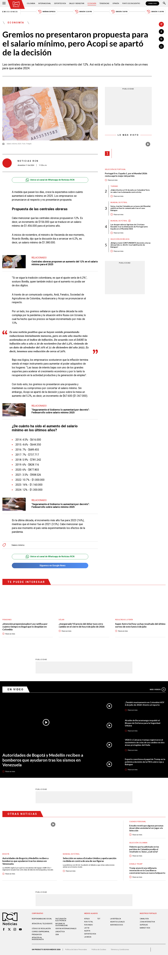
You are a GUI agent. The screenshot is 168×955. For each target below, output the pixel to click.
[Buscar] (164, 3)
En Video (16, 689)
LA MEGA (87, 937)
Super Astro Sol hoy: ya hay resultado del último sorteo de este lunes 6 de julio (140, 625)
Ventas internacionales (65, 928)
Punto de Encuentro (131, 3)
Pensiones (7, 620)
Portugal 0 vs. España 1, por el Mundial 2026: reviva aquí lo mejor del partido (126, 174)
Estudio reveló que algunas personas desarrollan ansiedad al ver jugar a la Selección (146, 828)
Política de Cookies (99, 949)
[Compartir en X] (161, 39)
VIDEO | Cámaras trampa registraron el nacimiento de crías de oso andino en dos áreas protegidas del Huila (145, 742)
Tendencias (104, 3)
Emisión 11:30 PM (155, 11)
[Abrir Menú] (4, 3)
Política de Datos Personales (76, 949)
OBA (57, 934)
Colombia (31, 3)
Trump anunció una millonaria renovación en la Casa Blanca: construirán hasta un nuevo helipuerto (147, 870)
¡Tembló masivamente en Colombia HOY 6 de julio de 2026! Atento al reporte (144, 703)
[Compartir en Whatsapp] (161, 46)
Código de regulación (41, 928)
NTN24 (86, 919)
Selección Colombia (138, 843)
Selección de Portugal (115, 169)
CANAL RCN (152, 3)
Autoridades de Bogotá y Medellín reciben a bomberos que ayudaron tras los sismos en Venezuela (42, 760)
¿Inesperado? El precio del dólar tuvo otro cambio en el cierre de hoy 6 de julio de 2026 (81, 625)
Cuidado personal (137, 822)
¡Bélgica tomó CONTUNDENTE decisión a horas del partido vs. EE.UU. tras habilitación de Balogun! (130, 245)
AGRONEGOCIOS (116, 925)
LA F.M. (87, 928)
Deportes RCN (60, 3)
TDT (98, 919)
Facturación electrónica (60, 920)
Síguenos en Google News (50, 565)
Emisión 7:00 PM (119, 11)
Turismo (114, 186)
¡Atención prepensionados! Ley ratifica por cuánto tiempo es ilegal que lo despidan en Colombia (25, 626)
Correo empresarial (40, 932)
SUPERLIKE (144, 925)
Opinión (115, 3)
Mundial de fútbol (118, 202)
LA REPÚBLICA (115, 919)
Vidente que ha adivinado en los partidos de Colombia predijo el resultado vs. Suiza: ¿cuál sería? (144, 849)
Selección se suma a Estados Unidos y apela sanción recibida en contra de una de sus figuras (89, 859)
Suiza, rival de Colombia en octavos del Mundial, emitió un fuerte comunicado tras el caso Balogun (130, 208)
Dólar (61, 620)
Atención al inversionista (38, 938)
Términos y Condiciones (120, 949)
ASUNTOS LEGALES (117, 922)
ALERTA (87, 931)
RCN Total (88, 922)
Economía (92, 3)
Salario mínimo (18, 545)
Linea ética (60, 932)
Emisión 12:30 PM (83, 11)
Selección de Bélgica (119, 239)
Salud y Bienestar (76, 3)
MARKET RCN (145, 928)
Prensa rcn (37, 934)
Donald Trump (136, 864)
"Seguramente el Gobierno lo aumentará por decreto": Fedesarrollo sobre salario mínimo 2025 (60, 411)
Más (158, 689)
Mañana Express (46, 11)
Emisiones (10, 12)
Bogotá (5, 854)
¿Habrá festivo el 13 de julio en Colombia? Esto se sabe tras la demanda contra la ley (130, 191)
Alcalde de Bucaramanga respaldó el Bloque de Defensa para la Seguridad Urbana (142, 723)
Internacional (44, 3)
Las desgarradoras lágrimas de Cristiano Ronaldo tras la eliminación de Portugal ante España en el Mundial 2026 (129, 227)
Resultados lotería (124, 620)
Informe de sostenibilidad (61, 924)
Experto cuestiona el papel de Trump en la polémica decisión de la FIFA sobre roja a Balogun (145, 762)
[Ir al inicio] (16, 4)
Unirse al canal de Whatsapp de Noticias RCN (50, 180)
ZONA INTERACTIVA (147, 922)
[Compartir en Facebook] (161, 31)
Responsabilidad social (42, 919)
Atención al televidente (42, 924)
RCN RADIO (88, 925)
